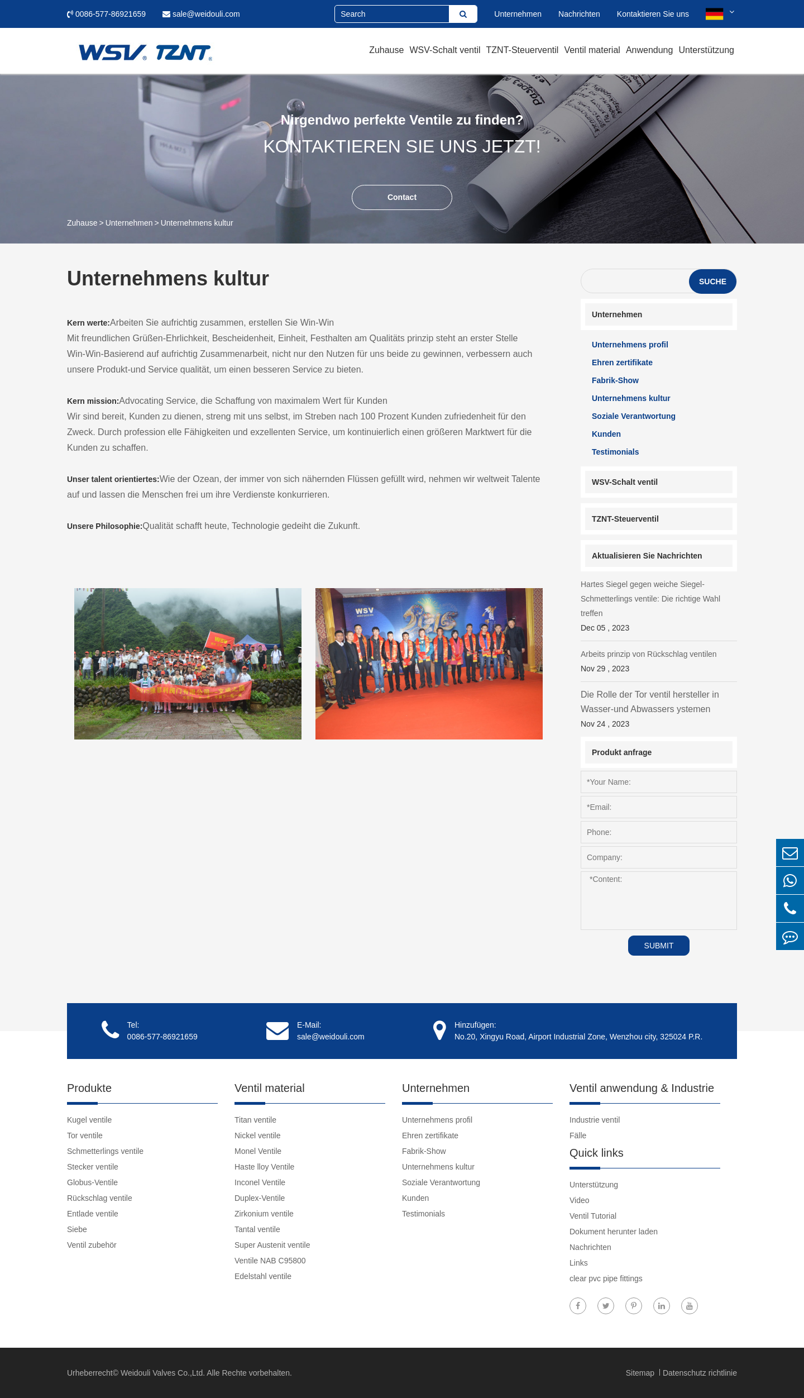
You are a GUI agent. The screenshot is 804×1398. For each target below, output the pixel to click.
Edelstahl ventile (262, 1276)
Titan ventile (255, 1119)
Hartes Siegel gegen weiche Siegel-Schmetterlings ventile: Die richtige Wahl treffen (659, 607)
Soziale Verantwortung (634, 416)
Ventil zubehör (92, 1244)
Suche (712, 281)
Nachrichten (579, 13)
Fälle (578, 1135)
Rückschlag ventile (99, 1198)
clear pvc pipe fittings (606, 1278)
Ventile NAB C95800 (270, 1260)
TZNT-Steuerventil (522, 50)
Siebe (77, 1229)
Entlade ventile (92, 1213)
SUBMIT (659, 945)
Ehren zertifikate (622, 362)
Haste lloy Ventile (264, 1166)
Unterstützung (706, 50)
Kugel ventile (89, 1119)
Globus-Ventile (92, 1182)
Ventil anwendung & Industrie (642, 1088)
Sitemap (641, 1372)
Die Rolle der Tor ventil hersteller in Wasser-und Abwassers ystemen (659, 710)
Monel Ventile (257, 1151)
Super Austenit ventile (272, 1244)
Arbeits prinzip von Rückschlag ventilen (659, 663)
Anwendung (649, 50)
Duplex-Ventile (259, 1198)
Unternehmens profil (630, 344)
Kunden (606, 434)
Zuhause (386, 50)
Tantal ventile (257, 1229)
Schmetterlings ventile (105, 1151)
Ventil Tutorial (593, 1215)
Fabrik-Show (615, 380)
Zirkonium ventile (264, 1213)
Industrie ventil (595, 1119)
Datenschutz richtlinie (700, 1372)
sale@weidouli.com (201, 13)
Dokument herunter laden (614, 1231)
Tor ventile (85, 1135)
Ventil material (592, 50)
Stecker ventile (92, 1166)
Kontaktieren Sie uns (653, 13)
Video (580, 1200)
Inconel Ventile (259, 1182)
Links (579, 1262)
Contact (402, 197)
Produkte (89, 1088)
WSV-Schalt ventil (444, 50)
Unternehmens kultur (197, 222)
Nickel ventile (257, 1135)
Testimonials (615, 451)
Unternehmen (518, 13)
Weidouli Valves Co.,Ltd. (163, 1372)
